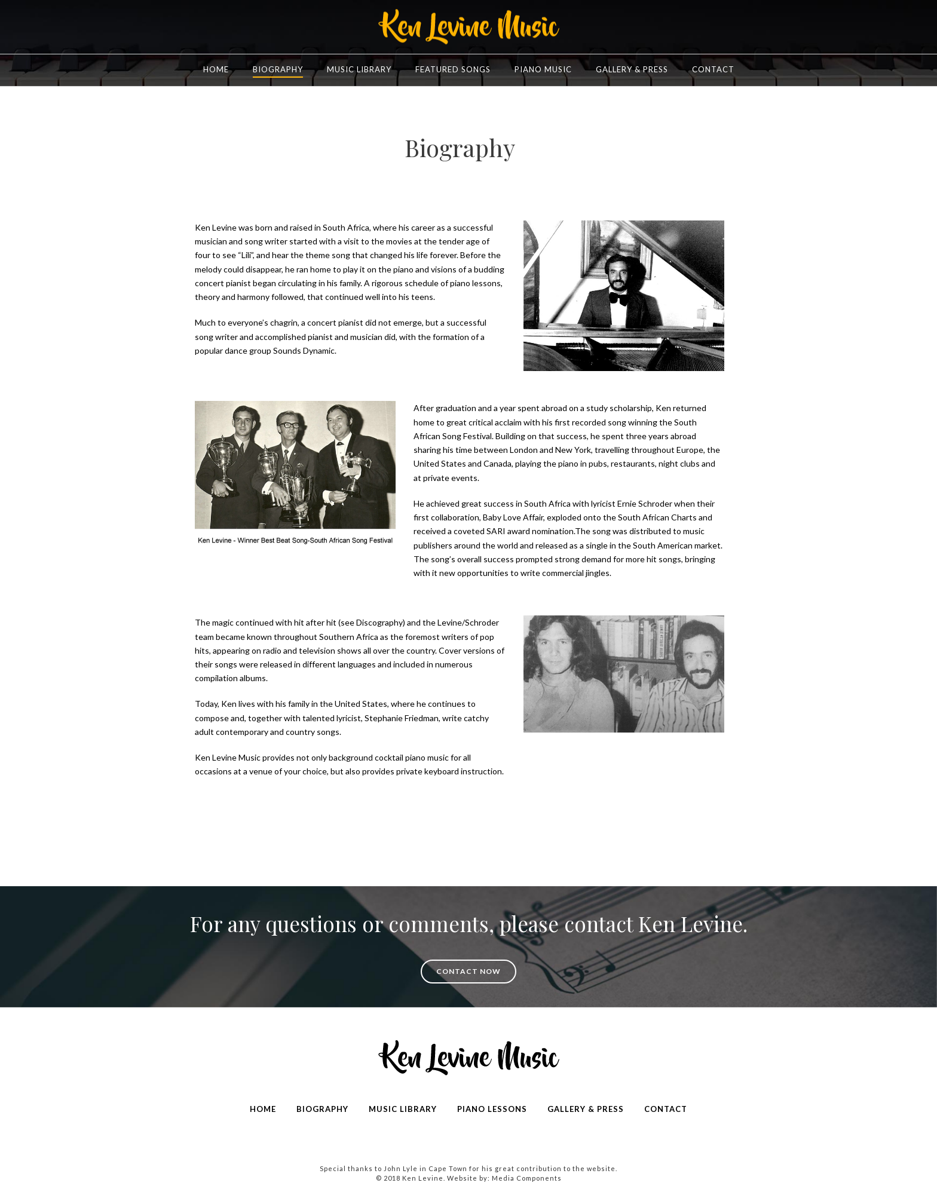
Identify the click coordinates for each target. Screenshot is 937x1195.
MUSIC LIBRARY (403, 1109)
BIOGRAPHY (322, 1109)
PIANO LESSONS (492, 1109)
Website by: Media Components (504, 1178)
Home (216, 69)
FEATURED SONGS (453, 69)
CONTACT (665, 1109)
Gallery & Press (632, 69)
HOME (263, 1109)
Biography (278, 69)
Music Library (359, 69)
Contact (713, 69)
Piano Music (543, 69)
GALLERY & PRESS (585, 1109)
